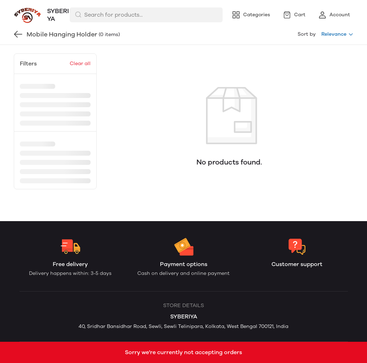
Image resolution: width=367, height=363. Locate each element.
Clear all (80, 63)
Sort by (307, 34)
